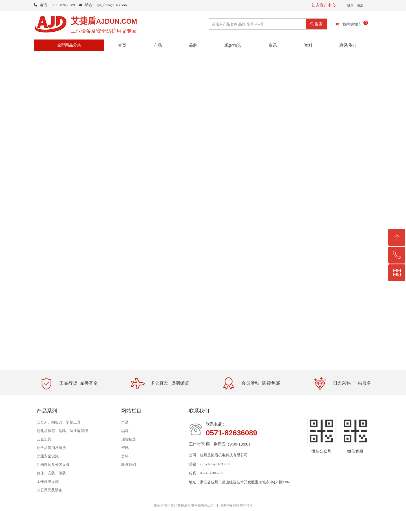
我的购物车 (352, 25)
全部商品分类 (69, 45)
